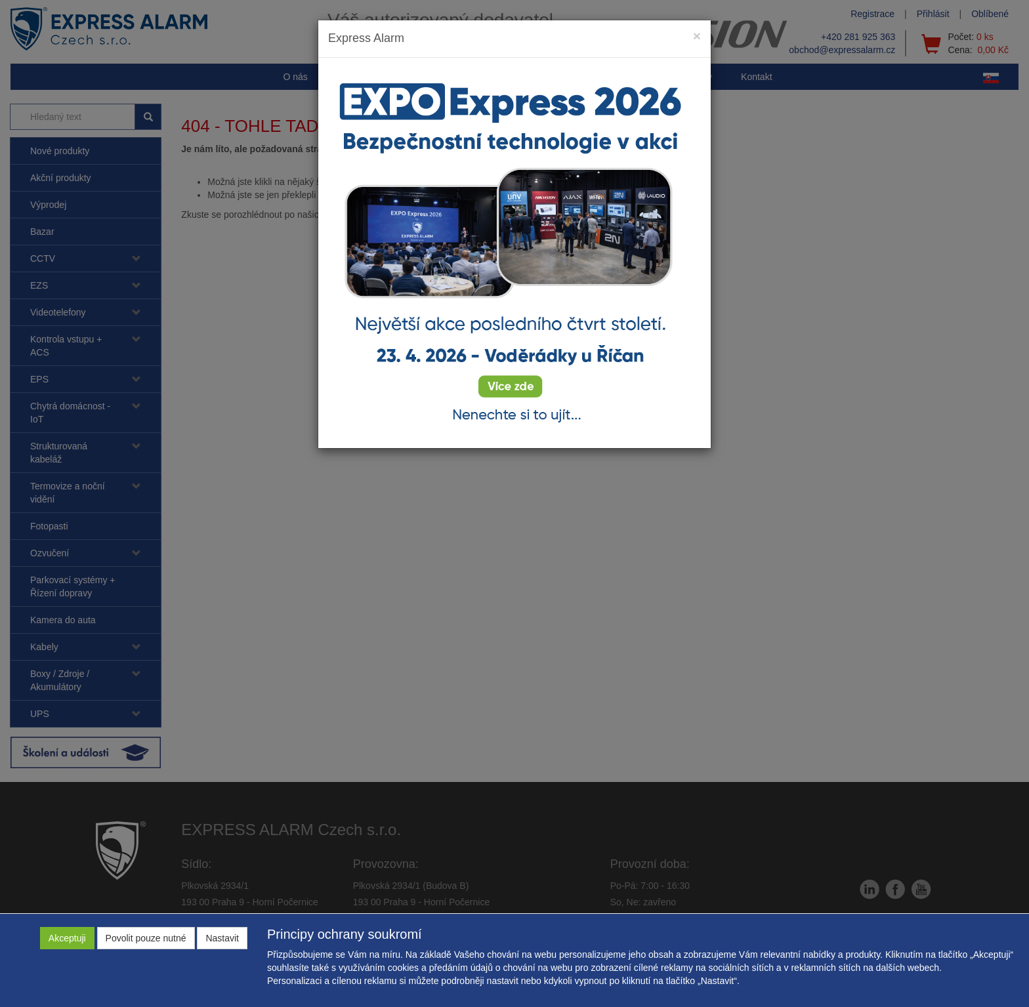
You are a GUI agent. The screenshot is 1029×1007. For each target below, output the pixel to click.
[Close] (697, 36)
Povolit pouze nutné (146, 938)
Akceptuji (67, 938)
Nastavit (222, 938)
